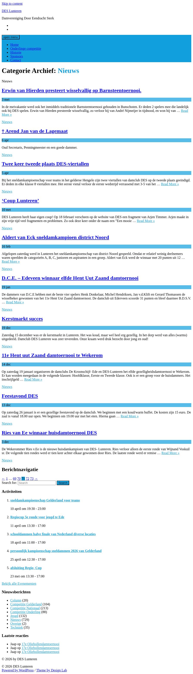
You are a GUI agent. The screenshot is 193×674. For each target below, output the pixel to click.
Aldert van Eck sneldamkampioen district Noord (55, 237)
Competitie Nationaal (25, 608)
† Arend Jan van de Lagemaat (35, 131)
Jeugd (14, 616)
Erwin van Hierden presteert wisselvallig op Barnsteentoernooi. (71, 90)
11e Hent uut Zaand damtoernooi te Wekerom (52, 355)
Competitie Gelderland (26, 604)
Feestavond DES (20, 396)
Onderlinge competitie (25, 48)
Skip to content (12, 3)
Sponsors (16, 56)
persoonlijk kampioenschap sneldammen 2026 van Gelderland (56, 551)
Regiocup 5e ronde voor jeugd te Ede (37, 517)
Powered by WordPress (18, 670)
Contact (15, 60)
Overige (15, 623)
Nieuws (7, 122)
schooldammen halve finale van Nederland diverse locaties (53, 534)
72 (27, 478)
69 (14, 478)
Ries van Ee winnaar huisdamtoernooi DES (49, 432)
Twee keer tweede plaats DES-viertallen (45, 164)
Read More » (170, 184)
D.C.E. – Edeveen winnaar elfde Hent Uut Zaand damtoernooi (70, 278)
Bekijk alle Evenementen (19, 583)
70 (19, 478)
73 (32, 478)
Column (15, 600)
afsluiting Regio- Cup (26, 568)
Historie (15, 52)
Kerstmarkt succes (22, 318)
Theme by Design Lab (51, 670)
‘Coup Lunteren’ (20, 200)
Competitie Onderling (25, 612)
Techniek (16, 627)
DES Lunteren (11, 11)
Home (14, 44)
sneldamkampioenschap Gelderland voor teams (45, 500)
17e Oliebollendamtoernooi (40, 644)
